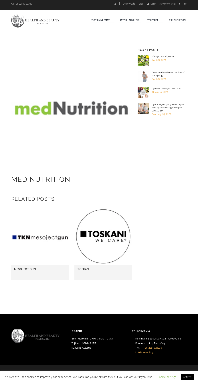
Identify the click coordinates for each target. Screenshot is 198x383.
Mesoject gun (25, 269)
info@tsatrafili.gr (144, 352)
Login (153, 3)
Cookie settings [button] (166, 377)
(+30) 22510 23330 (152, 347)
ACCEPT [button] (187, 377)
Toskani (83, 269)
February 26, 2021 (161, 114)
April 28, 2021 (159, 60)
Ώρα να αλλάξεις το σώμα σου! (166, 88)
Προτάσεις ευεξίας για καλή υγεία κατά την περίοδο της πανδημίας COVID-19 (168, 107)
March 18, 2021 (160, 92)
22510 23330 (25, 3)
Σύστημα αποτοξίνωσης (163, 56)
